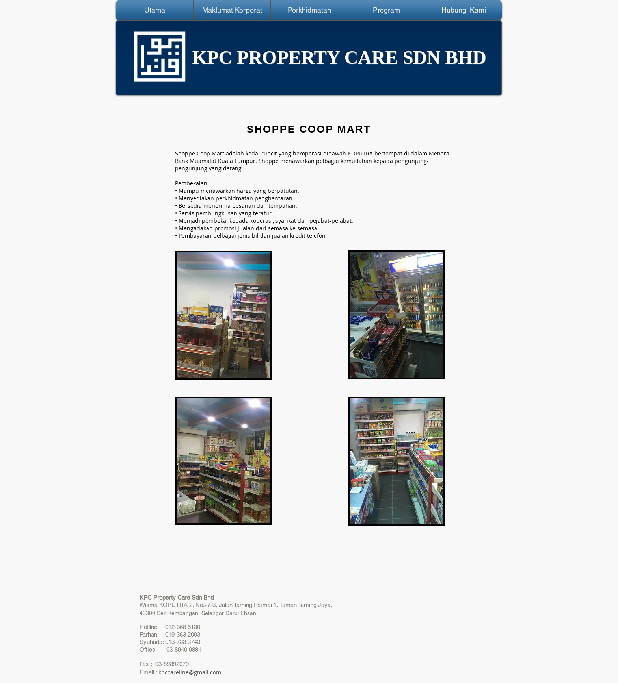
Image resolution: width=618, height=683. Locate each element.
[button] (231, 10)
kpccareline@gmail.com (189, 672)
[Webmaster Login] (76, 10)
